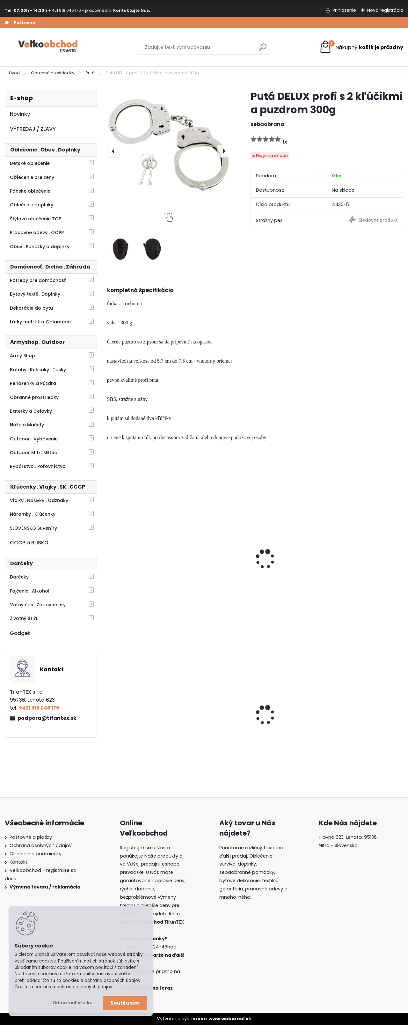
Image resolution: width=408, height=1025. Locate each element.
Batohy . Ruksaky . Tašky (38, 369)
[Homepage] (7, 22)
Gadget (20, 633)
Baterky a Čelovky (31, 411)
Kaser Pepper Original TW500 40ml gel (363, 560)
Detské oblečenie (30, 163)
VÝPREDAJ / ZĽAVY (33, 129)
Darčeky (19, 577)
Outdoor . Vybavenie (34, 439)
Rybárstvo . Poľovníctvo (38, 466)
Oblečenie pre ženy (32, 177)
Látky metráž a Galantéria (40, 322)
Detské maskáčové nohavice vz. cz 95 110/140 (210, 715)
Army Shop (22, 355)
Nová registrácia (385, 10)
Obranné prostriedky (52, 73)
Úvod (14, 73)
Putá (90, 73)
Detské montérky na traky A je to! (362, 714)
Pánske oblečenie (30, 191)
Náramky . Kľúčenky (32, 514)
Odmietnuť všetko (72, 1003)
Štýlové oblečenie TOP (35, 219)
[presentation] (113, 151)
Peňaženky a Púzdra (33, 383)
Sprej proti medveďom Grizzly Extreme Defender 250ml (217, 563)
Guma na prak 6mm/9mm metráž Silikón (285, 715)
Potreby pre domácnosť (38, 280)
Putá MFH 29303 (130, 557)
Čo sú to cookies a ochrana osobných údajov (64, 987)
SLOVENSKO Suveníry (33, 528)
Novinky (20, 114)
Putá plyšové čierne (286, 557)
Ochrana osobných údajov (41, 845)
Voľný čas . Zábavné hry (38, 604)
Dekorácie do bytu (31, 308)
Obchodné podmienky (36, 854)
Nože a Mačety (27, 425)
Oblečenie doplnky (31, 205)
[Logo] (48, 47)
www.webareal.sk (229, 1018)
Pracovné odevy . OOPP (37, 232)
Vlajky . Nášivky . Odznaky (39, 500)
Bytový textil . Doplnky (35, 294)
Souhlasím (125, 1003)
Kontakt (18, 862)
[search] (262, 49)
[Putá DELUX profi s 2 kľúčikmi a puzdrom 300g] (168, 151)
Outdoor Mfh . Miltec (33, 452)
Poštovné (24, 22)
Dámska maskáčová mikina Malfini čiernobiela (137, 715)
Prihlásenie (344, 10)
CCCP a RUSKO (29, 542)
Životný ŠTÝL (24, 618)
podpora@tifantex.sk (47, 718)
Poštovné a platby (31, 837)
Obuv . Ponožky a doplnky (39, 246)
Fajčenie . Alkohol (29, 591)
